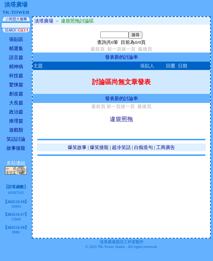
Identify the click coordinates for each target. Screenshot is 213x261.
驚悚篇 (16, 84)
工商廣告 (165, 147)
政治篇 (16, 112)
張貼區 (16, 39)
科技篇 (16, 75)
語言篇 (16, 57)
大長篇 (16, 102)
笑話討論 (16, 139)
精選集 (16, 48)
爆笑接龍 (99, 147)
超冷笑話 (121, 147)
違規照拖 (121, 119)
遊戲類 (16, 130)
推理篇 (16, 121)
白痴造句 (143, 147)
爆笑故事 (77, 147)
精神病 (16, 66)
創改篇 (16, 93)
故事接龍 (16, 148)
